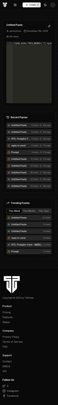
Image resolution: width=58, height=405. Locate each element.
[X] (29, 386)
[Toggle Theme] (45, 5)
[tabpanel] (29, 234)
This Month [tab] (29, 211)
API (4, 371)
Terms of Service (12, 341)
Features (7, 317)
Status (6, 322)
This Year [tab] (44, 211)
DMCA (6, 366)
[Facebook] (29, 396)
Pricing (6, 312)
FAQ (4, 346)
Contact (7, 361)
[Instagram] (29, 391)
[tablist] (29, 211)
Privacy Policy (10, 336)
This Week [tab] (14, 211)
